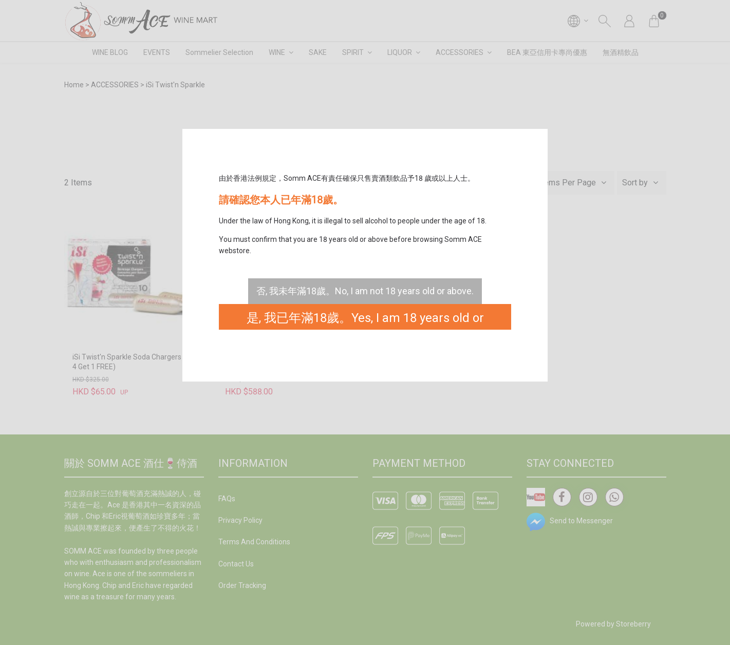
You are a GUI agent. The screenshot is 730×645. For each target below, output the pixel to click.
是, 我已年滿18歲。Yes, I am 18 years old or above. (365, 320)
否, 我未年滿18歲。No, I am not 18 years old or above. (365, 291)
